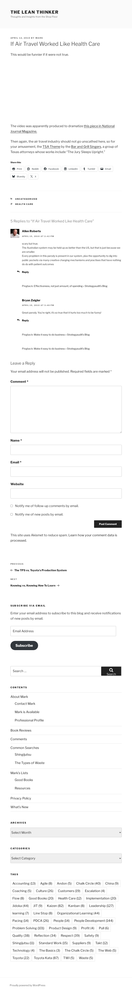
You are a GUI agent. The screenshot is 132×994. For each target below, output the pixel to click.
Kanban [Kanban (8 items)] (76, 906)
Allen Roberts (31, 231)
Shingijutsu (23, 754)
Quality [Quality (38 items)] (21, 935)
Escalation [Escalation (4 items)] (95, 891)
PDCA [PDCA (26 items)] (41, 921)
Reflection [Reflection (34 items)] (45, 935)
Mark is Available (27, 712)
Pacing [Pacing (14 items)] (20, 921)
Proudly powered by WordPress (27, 985)
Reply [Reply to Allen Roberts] (25, 271)
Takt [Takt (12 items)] (101, 943)
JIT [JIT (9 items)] (37, 906)
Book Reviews (20, 730)
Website (17, 484)
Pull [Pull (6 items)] (104, 928)
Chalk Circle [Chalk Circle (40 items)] (88, 883)
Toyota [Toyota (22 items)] (20, 958)
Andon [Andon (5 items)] (64, 883)
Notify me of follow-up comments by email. (47, 506)
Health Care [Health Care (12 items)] (70, 898)
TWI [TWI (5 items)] (68, 958)
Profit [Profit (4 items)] (87, 928)
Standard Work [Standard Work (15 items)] (53, 943)
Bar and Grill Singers (86, 146)
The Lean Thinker (34, 12)
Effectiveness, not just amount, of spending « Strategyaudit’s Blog (70, 285)
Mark (39, 38)
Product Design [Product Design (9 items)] (63, 928)
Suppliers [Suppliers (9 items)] (81, 943)
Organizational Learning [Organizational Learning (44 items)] (78, 913)
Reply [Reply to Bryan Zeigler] (25, 320)
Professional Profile (29, 720)
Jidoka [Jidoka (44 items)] (20, 906)
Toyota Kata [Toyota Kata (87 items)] (46, 958)
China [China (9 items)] (112, 883)
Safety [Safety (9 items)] (91, 935)
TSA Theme (51, 146)
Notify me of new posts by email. (39, 514)
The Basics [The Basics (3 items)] (49, 950)
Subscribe (24, 645)
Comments (18, 739)
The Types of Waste (29, 763)
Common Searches (24, 748)
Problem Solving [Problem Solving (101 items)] (28, 928)
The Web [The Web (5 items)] (107, 950)
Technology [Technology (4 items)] (23, 950)
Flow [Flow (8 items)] (18, 898)
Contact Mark (25, 703)
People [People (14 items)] (62, 921)
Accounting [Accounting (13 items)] (24, 883)
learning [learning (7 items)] (20, 913)
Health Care (24, 204)
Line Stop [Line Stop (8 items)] (42, 913)
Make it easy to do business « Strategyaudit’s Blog (62, 334)
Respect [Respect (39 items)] (70, 935)
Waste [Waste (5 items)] (86, 958)
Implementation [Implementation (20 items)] (101, 898)
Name (16, 440)
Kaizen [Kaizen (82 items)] (55, 906)
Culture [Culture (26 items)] (44, 891)
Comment (19, 381)
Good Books (24, 780)
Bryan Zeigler (31, 300)
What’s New (19, 807)
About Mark (19, 697)
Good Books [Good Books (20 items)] (41, 898)
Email (15, 462)
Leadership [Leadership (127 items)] (101, 906)
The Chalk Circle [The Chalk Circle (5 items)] (79, 950)
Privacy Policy (20, 798)
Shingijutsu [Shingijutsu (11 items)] (23, 943)
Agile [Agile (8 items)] (46, 883)
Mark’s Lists (19, 773)
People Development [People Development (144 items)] (93, 921)
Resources (22, 788)
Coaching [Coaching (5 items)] (21, 891)
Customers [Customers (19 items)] (69, 891)
